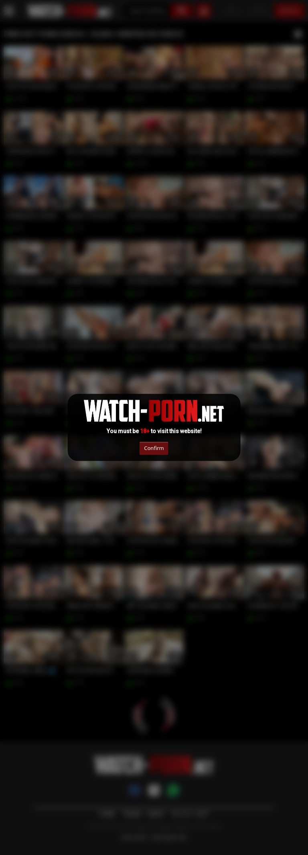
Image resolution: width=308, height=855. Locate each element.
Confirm (154, 448)
